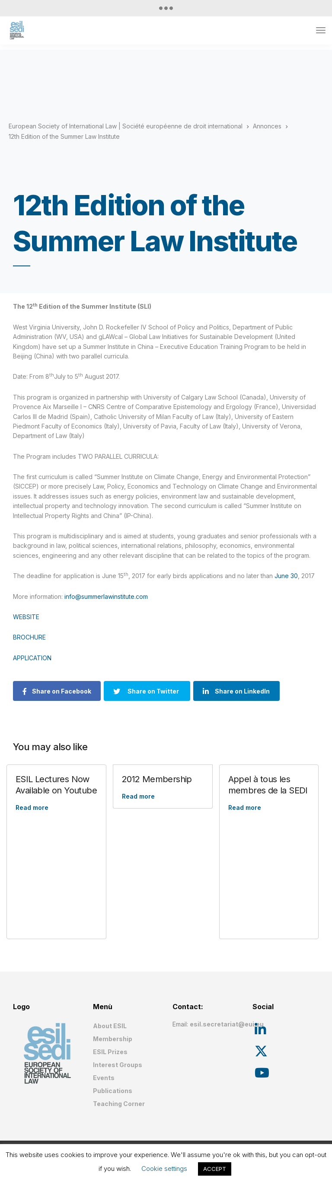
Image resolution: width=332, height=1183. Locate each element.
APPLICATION (32, 658)
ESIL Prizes (110, 1051)
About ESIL (110, 1026)
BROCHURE (29, 637)
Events (104, 1077)
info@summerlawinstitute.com (106, 596)
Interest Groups (117, 1064)
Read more (32, 807)
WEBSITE (26, 616)
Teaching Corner (119, 1103)
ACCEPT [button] (214, 1168)
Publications (112, 1090)
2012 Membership (157, 779)
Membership (112, 1038)
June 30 (286, 575)
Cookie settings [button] (164, 1168)
